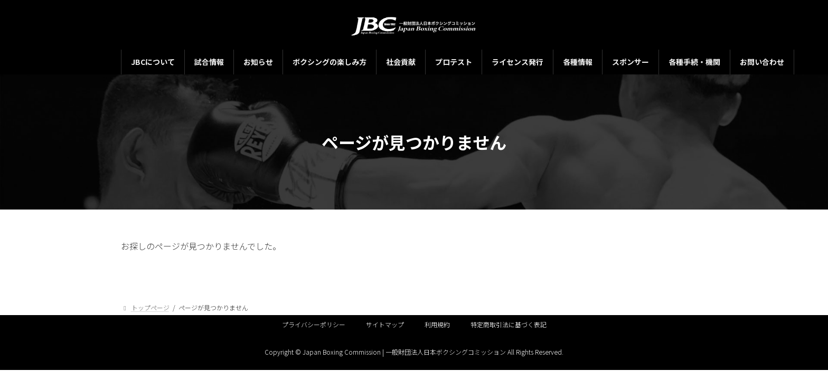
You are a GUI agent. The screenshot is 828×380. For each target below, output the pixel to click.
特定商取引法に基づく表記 (509, 324)
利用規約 (437, 324)
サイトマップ (385, 324)
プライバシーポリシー (313, 324)
